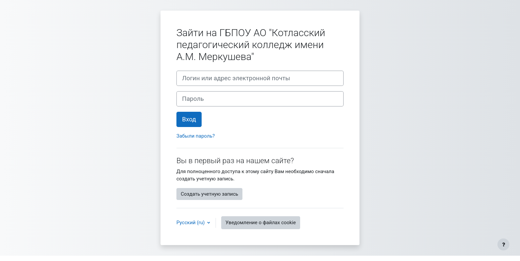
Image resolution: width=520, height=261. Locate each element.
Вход (189, 119)
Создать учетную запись (209, 194)
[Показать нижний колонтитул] (503, 244)
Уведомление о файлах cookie (261, 223)
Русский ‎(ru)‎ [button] (191, 223)
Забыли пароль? (195, 136)
